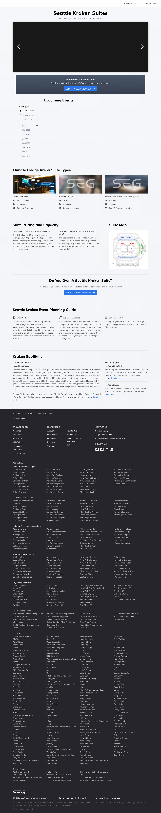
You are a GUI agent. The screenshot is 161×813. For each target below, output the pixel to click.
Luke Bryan (85, 673)
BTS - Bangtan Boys (21, 670)
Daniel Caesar (52, 639)
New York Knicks (87, 537)
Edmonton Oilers (53, 562)
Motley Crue (85, 726)
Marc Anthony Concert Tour (92, 690)
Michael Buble (86, 715)
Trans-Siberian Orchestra (124, 732)
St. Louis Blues (120, 557)
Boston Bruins (19, 560)
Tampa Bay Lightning (123, 560)
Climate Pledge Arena (67, 18)
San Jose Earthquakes (123, 585)
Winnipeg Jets (120, 577)
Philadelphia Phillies (89, 512)
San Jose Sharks (87, 574)
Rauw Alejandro (121, 653)
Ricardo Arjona (120, 656)
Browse (130, 3)
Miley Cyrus (85, 718)
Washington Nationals (123, 514)
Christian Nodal (19, 755)
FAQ (68, 445)
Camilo (16, 729)
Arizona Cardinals (20, 469)
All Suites (17, 431)
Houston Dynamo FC (55, 591)
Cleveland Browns (21, 489)
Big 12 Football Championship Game (26, 626)
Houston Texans (53, 478)
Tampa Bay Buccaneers (124, 475)
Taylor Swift (119, 707)
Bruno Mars (18, 718)
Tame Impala (119, 701)
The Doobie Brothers (123, 712)
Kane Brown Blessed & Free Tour (60, 755)
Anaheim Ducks (19, 557)
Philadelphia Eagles (88, 489)
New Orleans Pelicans (89, 534)
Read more (116, 378)
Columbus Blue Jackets (22, 577)
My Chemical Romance (90, 732)
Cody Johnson (19, 757)
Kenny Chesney (86, 642)
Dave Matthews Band (55, 644)
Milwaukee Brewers (88, 500)
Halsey (49, 701)
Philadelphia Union (88, 596)
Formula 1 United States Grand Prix (28, 777)
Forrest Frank (52, 690)
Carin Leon (17, 735)
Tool (115, 729)
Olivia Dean (85, 752)
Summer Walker (121, 698)
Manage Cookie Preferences (108, 798)
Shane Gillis (119, 684)
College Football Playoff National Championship (60, 623)
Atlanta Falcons (19, 472)
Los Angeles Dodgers (55, 517)
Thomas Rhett (120, 724)
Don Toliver (51, 667)
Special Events (19, 769)
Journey (49, 743)
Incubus (49, 712)
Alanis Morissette (20, 650)
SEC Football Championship (126, 613)
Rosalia (117, 667)
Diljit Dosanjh (52, 656)
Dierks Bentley (52, 653)
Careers (50, 446)
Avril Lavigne (18, 667)
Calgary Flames (19, 565)
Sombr (116, 690)
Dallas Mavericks (20, 546)
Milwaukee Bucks (87, 529)
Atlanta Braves (19, 506)
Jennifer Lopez (52, 732)
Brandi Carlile (19, 707)
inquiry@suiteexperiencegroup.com (110, 438)
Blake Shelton (19, 698)
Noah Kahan (85, 746)
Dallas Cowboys (20, 492)
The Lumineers (120, 718)
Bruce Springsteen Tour (23, 715)
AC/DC (15, 639)
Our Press (51, 438)
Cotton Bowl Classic (55, 628)
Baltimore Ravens (20, 475)
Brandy (16, 712)
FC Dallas (50, 588)
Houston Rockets (53, 534)
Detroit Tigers (52, 506)
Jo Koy (49, 735)
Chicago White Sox (21, 517)
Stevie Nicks (119, 692)
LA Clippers (51, 540)
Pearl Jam (84, 763)
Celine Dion (18, 741)
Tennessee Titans (121, 478)
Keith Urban (51, 763)
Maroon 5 (84, 695)
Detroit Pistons (52, 529)
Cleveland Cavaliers (21, 543)
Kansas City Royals (54, 512)
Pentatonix (118, 636)
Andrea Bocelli (19, 656)
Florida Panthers (53, 565)
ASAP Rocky (18, 642)
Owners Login (19, 418)
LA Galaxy (50, 596)
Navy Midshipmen (88, 619)
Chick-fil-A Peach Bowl (56, 619)
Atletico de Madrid (21, 772)
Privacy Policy (84, 798)
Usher (116, 741)
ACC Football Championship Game (28, 613)
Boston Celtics (19, 531)
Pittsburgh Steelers (88, 492)
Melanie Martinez (87, 709)
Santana (117, 678)
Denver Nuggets (20, 548)
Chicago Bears (19, 483)
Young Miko (119, 749)
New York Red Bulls (88, 591)
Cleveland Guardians (55, 500)
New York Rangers (88, 562)
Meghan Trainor (87, 707)
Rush (116, 670)
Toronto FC (118, 596)
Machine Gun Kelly (88, 678)
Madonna (84, 681)
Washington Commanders (125, 481)
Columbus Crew (19, 602)
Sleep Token (119, 687)
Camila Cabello (19, 726)
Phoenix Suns (86, 548)
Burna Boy (17, 724)
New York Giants (87, 483)
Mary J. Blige (85, 698)
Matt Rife (84, 701)
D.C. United (17, 605)
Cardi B (16, 732)
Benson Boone (19, 678)
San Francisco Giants (89, 520)
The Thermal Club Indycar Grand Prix (94, 773)
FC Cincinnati (52, 585)
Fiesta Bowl (85, 613)
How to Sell (72, 434)
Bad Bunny (17, 673)
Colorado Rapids (20, 599)
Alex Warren (18, 653)
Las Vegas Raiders (54, 489)
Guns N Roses (52, 698)
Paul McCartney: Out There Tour (94, 760)
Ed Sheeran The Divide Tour (58, 675)
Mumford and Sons (88, 729)
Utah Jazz (118, 540)
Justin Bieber (51, 746)
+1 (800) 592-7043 (103, 434)
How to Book (72, 431)
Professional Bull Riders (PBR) (59, 774)
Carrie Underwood (21, 738)
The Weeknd (119, 721)
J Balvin (49, 718)
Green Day (51, 695)
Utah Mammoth (120, 565)
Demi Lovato (51, 650)
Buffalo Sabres (19, 562)
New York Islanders (88, 560)
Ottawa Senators (87, 565)
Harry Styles (51, 704)
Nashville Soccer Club (55, 605)
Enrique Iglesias (53, 681)
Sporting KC (119, 591)
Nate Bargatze (86, 735)
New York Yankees (88, 509)
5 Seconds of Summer (22, 636)
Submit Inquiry (101, 431)
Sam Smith (118, 675)
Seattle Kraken (86, 577)
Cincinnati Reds (19, 520)
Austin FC (17, 588)
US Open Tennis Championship (93, 777)
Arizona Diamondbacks (23, 500)
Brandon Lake (19, 709)
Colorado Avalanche (21, 574)
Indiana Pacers (52, 537)
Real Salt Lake (86, 602)
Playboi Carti (119, 647)
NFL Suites (17, 434)
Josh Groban (51, 741)
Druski (49, 673)
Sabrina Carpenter (122, 673)
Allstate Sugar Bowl (21, 616)
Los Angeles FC (53, 599)
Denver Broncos (53, 469)
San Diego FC (86, 605)
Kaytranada (51, 760)
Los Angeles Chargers (55, 492)
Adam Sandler (19, 644)
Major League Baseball (23, 498)
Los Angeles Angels (55, 514)
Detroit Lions (51, 472)
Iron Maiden (51, 715)
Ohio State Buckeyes (89, 622)
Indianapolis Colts (54, 481)
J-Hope (49, 724)
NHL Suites (17, 446)
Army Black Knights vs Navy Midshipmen (25, 620)
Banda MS (17, 675)
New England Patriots (89, 478)
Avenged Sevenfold (21, 664)
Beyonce (16, 684)
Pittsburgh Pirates (88, 514)
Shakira (117, 681)
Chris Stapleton (19, 749)
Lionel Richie (85, 659)
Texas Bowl (119, 619)
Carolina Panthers (20, 481)
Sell (151, 3)
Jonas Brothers (52, 738)
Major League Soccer (22, 582)
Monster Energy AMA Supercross (94, 721)
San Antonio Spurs (122, 534)
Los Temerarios (86, 661)
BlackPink (17, 695)
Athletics (16, 503)
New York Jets (86, 486)
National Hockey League (23, 554)
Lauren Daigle (86, 647)
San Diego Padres (88, 517)
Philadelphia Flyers (88, 568)
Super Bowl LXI (120, 483)
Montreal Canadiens (55, 574)
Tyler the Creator (121, 738)
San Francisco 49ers (122, 469)
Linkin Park (85, 656)
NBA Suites (18, 438)
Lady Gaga (85, 644)
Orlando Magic (86, 543)
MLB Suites (17, 442)
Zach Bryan (119, 755)
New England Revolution (91, 585)
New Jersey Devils (87, 557)
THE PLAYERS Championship (59, 780)
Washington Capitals (123, 574)
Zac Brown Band (121, 752)
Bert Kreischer (19, 681)
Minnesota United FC (55, 602)
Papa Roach (85, 755)
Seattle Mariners (121, 500)
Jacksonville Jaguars (55, 483)
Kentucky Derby (19, 780)
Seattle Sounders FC (122, 588)
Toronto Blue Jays (121, 512)
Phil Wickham (120, 639)
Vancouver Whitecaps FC (125, 599)
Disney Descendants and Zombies (61, 659)
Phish (116, 642)
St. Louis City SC (121, 594)
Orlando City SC (87, 594)
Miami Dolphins (87, 472)
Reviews (51, 442)
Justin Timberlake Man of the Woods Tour (58, 750)
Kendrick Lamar (87, 639)
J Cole (48, 721)
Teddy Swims (119, 709)
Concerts (16, 633)
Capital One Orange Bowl (57, 616)
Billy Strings (18, 692)
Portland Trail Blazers (123, 529)
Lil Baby (83, 650)
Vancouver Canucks (122, 568)
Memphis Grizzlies (54, 546)
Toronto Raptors (121, 537)
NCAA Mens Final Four (90, 616)
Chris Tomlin (18, 752)
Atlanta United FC (20, 585)
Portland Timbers (87, 599)
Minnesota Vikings (88, 475)
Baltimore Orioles (20, 509)
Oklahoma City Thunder (90, 540)
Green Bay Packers (54, 475)
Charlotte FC (18, 594)
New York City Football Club (92, 588)
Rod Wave (118, 659)
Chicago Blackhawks (22, 571)
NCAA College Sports (22, 611)
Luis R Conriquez (87, 670)
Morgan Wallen (87, 724)
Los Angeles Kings (54, 568)
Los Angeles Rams (88, 469)
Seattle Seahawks (121, 472)
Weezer (117, 743)
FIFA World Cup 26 (21, 774)
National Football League (24, 466)
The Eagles (118, 715)
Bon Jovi (16, 704)
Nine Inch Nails (86, 743)
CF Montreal (18, 591)
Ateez (15, 661)
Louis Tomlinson (87, 664)
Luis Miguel (85, 667)
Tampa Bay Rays (121, 506)
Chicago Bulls (19, 540)
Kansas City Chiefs (54, 486)
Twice (116, 735)
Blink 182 (17, 701)
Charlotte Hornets (20, 537)
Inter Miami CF (52, 594)
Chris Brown (18, 746)
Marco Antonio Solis (89, 692)
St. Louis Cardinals (122, 503)
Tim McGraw (119, 726)
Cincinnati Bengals (21, 486)
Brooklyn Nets (19, 534)
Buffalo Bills (18, 478)
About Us (51, 431)
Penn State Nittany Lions (91, 625)
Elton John (50, 678)
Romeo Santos (120, 664)
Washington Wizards (123, 543)
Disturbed (50, 661)
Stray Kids (118, 695)
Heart (48, 707)
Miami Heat (51, 548)
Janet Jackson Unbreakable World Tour (61, 728)
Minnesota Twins (87, 503)
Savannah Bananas (55, 777)
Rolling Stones (120, 661)
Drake (49, 670)
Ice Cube (50, 709)
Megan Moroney (87, 704)
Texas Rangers (120, 509)
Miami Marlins (52, 520)
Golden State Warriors (56, 531)
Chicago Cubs (19, 514)
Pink (116, 644)
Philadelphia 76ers (88, 546)
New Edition (85, 738)
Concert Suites (19, 453)
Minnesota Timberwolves (91, 531)
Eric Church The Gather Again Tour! (61, 684)
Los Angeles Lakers (54, 543)
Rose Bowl (84, 628)
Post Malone (119, 650)
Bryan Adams (19, 721)
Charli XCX (17, 743)
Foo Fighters (51, 687)
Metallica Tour (86, 712)
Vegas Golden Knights (123, 571)
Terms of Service (66, 798)
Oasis (82, 749)
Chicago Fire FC (19, 596)
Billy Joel (16, 690)
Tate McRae (119, 704)
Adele (15, 647)
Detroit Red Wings (54, 560)
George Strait (52, 692)
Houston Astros (53, 509)
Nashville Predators (54, 577)
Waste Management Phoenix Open (95, 780)
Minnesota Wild (53, 571)
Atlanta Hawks (19, 529)
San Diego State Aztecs (124, 616)
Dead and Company (55, 647)
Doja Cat (50, 664)
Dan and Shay (52, 636)
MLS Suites (17, 449)
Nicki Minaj (85, 741)
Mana (82, 687)
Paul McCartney (87, 757)
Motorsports (51, 772)
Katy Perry (50, 757)
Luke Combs (85, 675)
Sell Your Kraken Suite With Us (80, 89)
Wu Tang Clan (120, 746)
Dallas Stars (51, 557)
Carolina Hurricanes (21, 568)
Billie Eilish (17, 687)
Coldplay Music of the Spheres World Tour (26, 762)
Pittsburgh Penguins (89, 571)
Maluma (83, 684)
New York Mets (86, 506)
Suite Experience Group (23, 413)
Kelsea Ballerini (86, 636)
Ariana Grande (19, 659)
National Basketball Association (27, 526)
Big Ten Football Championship (60, 613)
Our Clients (52, 434)
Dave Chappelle (53, 642)
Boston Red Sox (20, 512)
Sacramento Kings (122, 531)
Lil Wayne (84, 653)
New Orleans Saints (88, 481)
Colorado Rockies (54, 503)
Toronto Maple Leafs (123, 562)
